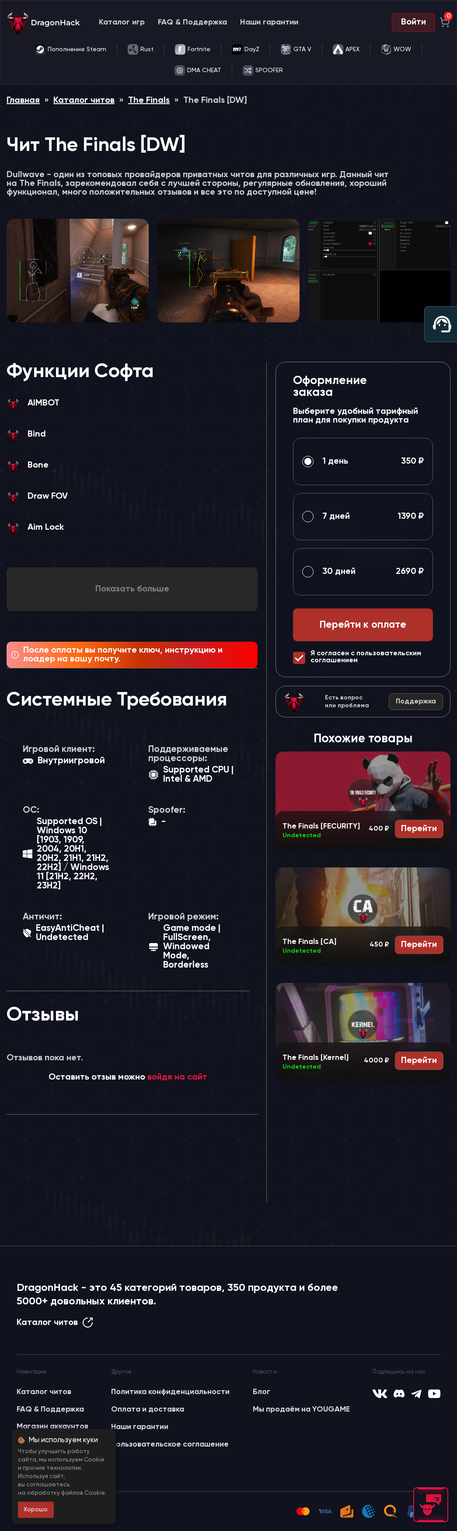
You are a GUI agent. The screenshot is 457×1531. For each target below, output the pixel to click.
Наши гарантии (269, 22)
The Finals (149, 100)
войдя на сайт (177, 1077)
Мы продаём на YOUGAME (301, 1409)
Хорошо (36, 1510)
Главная (23, 100)
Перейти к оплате (363, 625)
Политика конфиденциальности (170, 1392)
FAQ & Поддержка (192, 22)
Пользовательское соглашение (170, 1444)
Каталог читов (84, 100)
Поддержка (416, 701)
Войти (413, 22)
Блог (261, 1392)
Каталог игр (122, 22)
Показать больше (132, 589)
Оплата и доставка (147, 1409)
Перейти (419, 829)
